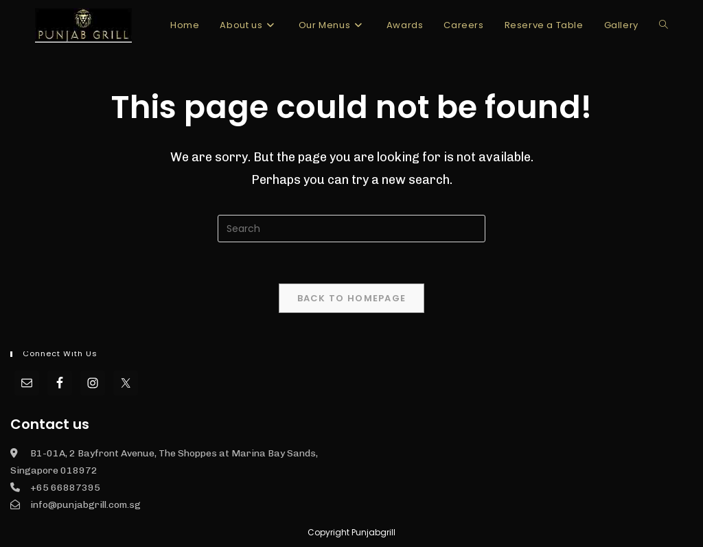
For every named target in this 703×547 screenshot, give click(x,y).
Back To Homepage (351, 298)
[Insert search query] (351, 228)
